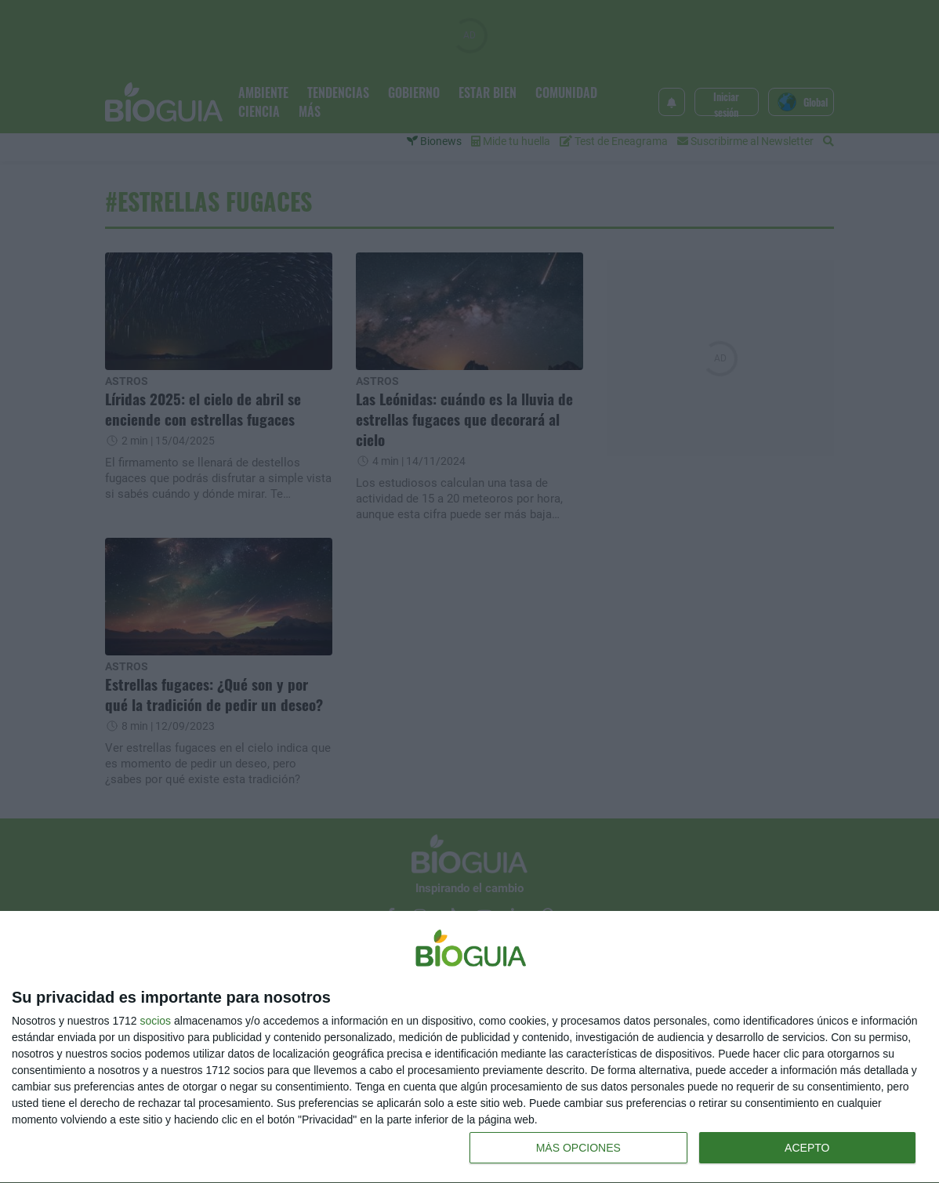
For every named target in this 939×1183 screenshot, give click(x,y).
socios (155, 1020)
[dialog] (469, 1047)
